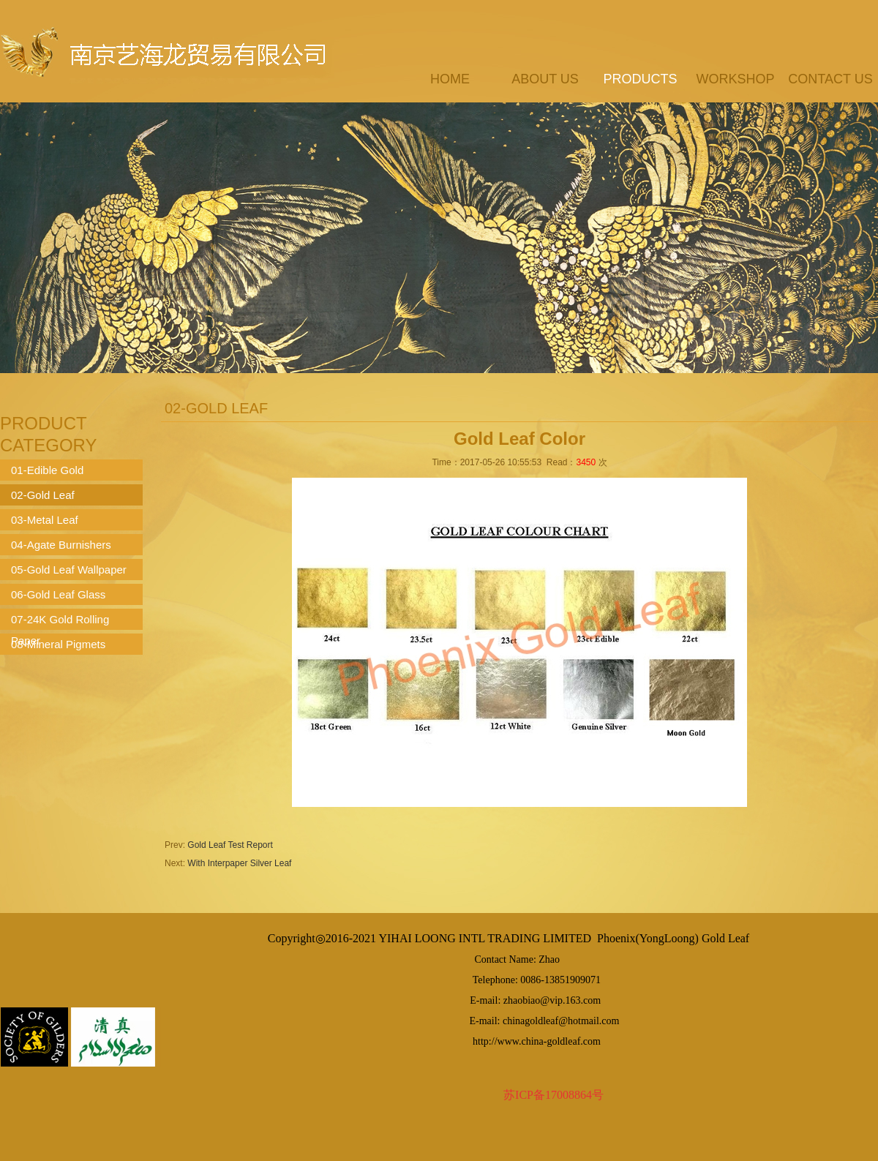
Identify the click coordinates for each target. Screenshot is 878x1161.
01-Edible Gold (47, 470)
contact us (830, 79)
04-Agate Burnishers (61, 544)
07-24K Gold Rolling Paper (60, 621)
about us (545, 79)
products (640, 79)
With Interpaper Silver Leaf (239, 863)
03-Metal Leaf (44, 520)
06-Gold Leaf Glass (58, 594)
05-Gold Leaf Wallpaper (69, 569)
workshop (735, 79)
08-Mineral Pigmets (58, 644)
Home (450, 79)
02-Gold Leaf (43, 495)
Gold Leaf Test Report (230, 845)
